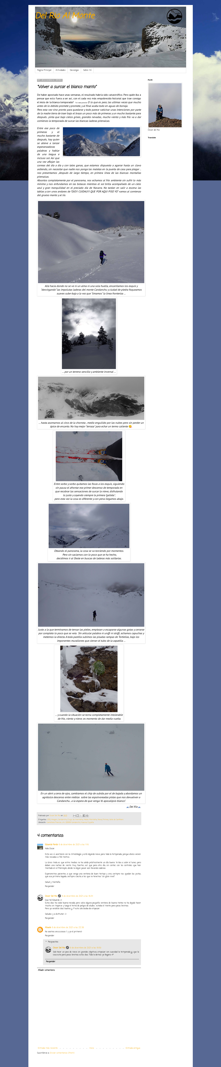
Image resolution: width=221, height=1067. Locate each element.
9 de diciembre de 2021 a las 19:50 (85, 947)
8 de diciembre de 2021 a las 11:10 (74, 844)
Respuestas (53, 941)
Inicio (91, 1048)
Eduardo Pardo (51, 844)
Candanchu (62, 819)
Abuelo (48, 927)
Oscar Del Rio (51, 896)
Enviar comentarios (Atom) (62, 1053)
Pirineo (105, 819)
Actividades (61, 70)
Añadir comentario (46, 970)
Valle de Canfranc (116, 819)
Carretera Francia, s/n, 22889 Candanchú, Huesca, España (70, 822)
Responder (49, 886)
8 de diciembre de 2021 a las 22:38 (68, 927)
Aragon (54, 819)
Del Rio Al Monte (64, 16)
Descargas (74, 70)
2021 (48, 819)
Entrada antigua (133, 1048)
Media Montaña (90, 819)
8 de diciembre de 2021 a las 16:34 (77, 896)
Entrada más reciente (48, 1048)
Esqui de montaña (75, 819)
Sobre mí (87, 70)
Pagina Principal (44, 70)
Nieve (100, 819)
